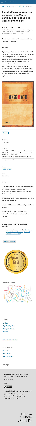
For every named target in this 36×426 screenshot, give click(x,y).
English (5, 323)
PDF (6, 133)
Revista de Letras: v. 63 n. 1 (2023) (18, 233)
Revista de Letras (10, 2)
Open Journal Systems (10, 340)
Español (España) (8, 326)
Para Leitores (6, 351)
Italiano (5, 332)
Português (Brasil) (8, 329)
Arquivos (9, 6)
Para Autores (6, 354)
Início (3, 6)
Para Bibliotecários (8, 356)
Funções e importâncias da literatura (19, 231)
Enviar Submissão (9, 241)
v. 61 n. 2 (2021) (19, 6)
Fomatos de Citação (9, 160)
